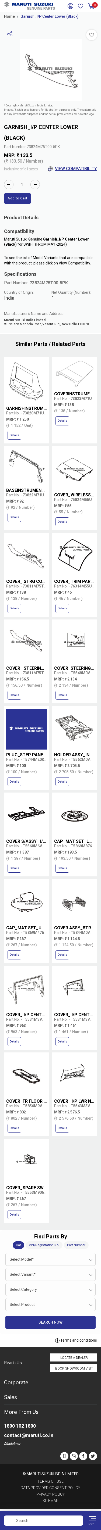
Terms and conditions (76, 1340)
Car (18, 1245)
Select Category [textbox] (23, 1289)
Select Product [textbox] (22, 1304)
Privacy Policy (50, 1494)
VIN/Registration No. (44, 1245)
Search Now (50, 1322)
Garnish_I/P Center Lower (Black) (49, 16)
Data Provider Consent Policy (50, 1488)
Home (9, 16)
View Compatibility (72, 169)
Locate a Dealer (74, 1358)
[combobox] (50, 1259)
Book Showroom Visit (74, 1368)
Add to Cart (17, 198)
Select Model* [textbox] (22, 1259)
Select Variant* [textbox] (23, 1274)
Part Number (76, 1245)
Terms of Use (50, 1481)
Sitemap (50, 1501)
